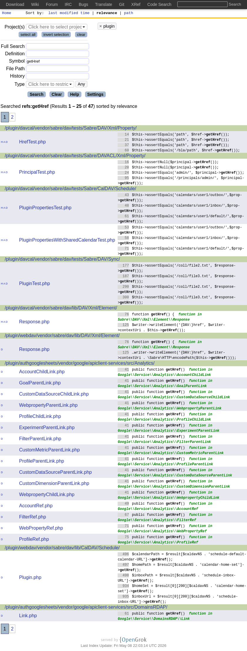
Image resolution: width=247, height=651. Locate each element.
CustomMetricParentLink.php (49, 450)
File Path (15, 69)
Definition (15, 54)
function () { (146, 314)
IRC (68, 4)
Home (6, 13)
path (128, 13)
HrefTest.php (32, 142)
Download (15, 4)
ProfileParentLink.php (41, 461)
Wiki (35, 4)
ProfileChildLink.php (40, 417)
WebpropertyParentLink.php (48, 406)
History (17, 76)
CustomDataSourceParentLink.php (55, 473)
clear (81, 35)
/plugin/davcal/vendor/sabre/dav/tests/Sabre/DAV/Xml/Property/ (71, 128)
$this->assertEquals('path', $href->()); (173, 135)
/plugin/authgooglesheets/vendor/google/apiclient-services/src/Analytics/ (80, 364)
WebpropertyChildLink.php (46, 495)
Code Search (159, 4)
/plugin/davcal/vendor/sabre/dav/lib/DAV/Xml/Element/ (61, 308)
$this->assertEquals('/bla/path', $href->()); (179, 150)
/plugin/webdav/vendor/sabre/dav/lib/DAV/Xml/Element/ (62, 336)
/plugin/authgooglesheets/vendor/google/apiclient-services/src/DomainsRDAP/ (86, 607)
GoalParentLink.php (40, 383)
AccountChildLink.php (42, 372)
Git (121, 4)
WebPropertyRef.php (41, 528)
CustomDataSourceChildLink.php (54, 394)
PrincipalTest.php (37, 172)
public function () (151, 370)
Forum (52, 4)
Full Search (13, 47)
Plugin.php (30, 578)
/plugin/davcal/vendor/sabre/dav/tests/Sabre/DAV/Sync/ (62, 259)
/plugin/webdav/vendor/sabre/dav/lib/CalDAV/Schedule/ (62, 548)
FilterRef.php (32, 517)
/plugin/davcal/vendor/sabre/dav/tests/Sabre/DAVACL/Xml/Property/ (75, 156)
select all (28, 35)
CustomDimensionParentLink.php (54, 484)
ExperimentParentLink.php (47, 428)
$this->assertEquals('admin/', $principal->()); (181, 173)
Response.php (34, 322)
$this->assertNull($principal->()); (168, 162)
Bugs (83, 4)
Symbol (17, 62)
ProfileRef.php (34, 540)
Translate (103, 4)
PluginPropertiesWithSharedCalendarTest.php (67, 240)
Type (19, 85)
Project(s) (14, 27)
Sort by (34, 13)
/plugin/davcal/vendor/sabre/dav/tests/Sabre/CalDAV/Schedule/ (70, 189)
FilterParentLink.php (40, 439)
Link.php (28, 616)
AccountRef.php (36, 506)
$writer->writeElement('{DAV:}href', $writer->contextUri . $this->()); (171, 328)
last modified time (69, 13)
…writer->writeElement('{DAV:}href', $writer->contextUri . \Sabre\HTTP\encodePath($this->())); (177, 356)
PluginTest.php (34, 284)
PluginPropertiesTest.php (45, 208)
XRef (135, 4)
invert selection (56, 35)
